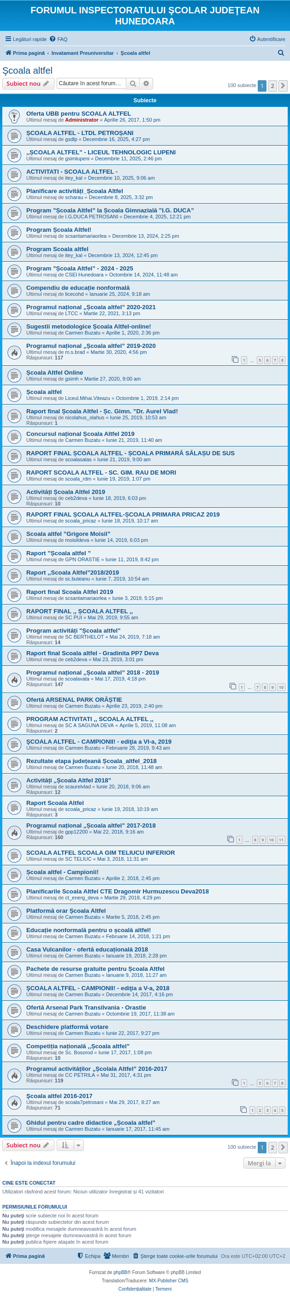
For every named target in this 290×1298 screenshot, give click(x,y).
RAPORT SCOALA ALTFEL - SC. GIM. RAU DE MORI (101, 472)
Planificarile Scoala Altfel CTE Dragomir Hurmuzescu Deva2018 (117, 891)
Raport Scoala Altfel (55, 802)
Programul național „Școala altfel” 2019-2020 (91, 345)
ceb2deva (76, 498)
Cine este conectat (28, 1183)
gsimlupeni (77, 158)
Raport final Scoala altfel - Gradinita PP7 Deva (92, 653)
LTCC (71, 313)
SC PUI (73, 617)
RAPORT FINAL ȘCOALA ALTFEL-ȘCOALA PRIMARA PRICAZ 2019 (123, 514)
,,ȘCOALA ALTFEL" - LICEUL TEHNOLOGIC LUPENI (101, 152)
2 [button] (272, 86)
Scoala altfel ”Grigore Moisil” (68, 533)
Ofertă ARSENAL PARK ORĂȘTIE (74, 699)
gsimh (71, 379)
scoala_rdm (78, 479)
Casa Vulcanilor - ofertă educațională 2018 (87, 949)
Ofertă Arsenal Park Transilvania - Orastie (86, 1007)
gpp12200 (76, 831)
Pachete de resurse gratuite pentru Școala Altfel (95, 968)
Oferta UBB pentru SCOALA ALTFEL (78, 113)
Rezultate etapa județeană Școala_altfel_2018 (91, 761)
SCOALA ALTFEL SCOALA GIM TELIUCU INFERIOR (100, 852)
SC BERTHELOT (84, 637)
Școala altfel (44, 391)
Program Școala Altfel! (58, 229)
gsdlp (71, 139)
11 (281, 840)
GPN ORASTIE (82, 559)
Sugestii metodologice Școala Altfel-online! (88, 326)
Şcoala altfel (27, 70)
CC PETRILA (80, 1075)
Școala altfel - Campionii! (62, 872)
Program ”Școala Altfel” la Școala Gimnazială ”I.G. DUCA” (110, 210)
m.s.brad (75, 352)
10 (281, 687)
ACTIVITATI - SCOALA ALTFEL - (72, 171)
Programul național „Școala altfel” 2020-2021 (91, 307)
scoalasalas (78, 459)
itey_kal (73, 178)
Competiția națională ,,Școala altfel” (78, 1046)
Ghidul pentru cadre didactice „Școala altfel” (90, 1122)
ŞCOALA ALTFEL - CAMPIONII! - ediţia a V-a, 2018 (98, 988)
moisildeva (77, 540)
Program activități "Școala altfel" (73, 630)
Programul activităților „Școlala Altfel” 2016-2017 (96, 1068)
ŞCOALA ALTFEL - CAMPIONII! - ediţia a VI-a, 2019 (99, 741)
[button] (283, 85)
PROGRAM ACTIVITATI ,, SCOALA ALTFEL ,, (90, 719)
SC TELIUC (78, 859)
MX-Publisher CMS (168, 1280)
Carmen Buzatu (82, 332)
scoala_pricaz (80, 520)
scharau (74, 197)
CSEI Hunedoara (84, 274)
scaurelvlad (78, 786)
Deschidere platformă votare (67, 1026)
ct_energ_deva (82, 897)
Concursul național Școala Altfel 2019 (80, 433)
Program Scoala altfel (57, 249)
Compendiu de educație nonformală (78, 287)
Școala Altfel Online (54, 372)
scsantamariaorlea (86, 236)
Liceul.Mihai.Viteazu (87, 398)
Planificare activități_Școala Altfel (74, 191)
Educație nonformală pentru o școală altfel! (88, 930)
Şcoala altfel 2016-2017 (59, 1095)
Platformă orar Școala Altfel (66, 910)
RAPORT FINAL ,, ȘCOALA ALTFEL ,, (79, 611)
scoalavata (77, 678)
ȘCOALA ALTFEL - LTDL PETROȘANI (79, 132)
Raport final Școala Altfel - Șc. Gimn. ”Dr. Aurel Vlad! (102, 411)
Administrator (81, 120)
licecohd (74, 294)
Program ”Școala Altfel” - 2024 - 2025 (79, 268)
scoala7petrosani (84, 1102)
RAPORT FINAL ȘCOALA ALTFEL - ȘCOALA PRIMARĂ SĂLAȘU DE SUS (130, 453)
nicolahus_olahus (84, 417)
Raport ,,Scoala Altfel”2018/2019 (72, 572)
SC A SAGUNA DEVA (89, 725)
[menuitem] (58, 39)
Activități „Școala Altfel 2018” (68, 780)
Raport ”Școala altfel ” (58, 553)
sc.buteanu (77, 578)
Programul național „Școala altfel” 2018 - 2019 (92, 672)
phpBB (120, 1272)
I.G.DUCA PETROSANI (91, 216)
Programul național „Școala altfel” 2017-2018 (91, 825)
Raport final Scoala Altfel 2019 (69, 591)
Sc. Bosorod (79, 1052)
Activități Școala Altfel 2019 (65, 491)
